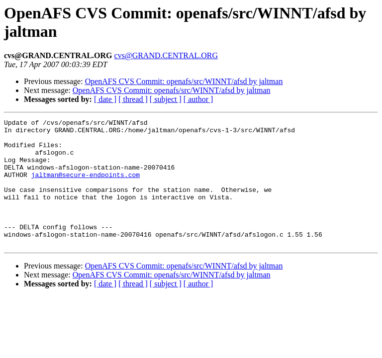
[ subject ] (166, 99)
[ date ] (105, 99)
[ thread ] (133, 99)
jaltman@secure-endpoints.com (85, 186)
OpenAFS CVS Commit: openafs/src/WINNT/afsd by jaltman (184, 81)
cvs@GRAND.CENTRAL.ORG (166, 55)
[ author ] (198, 99)
